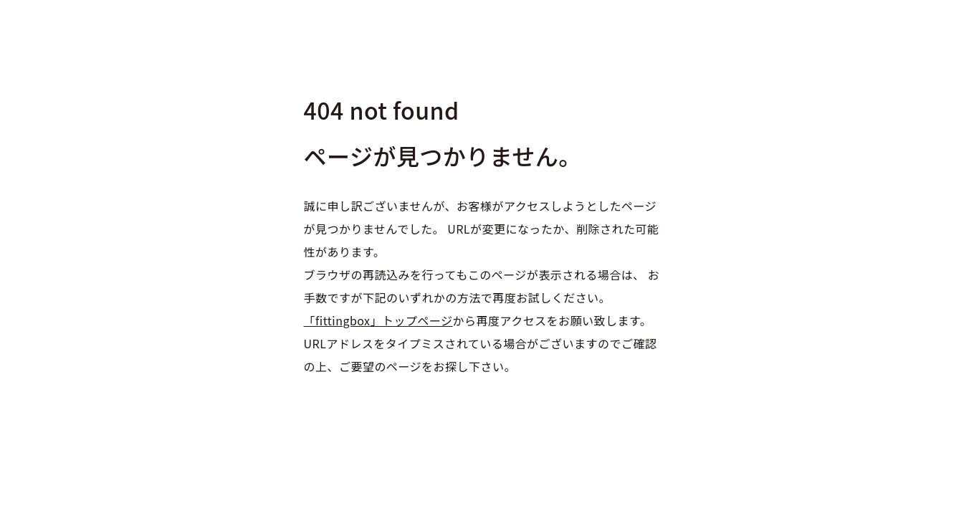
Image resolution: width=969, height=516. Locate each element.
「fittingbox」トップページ (378, 320)
